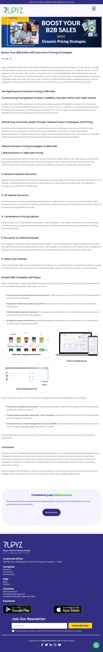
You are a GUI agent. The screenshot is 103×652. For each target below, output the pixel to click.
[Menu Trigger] (94, 9)
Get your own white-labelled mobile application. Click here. (51, 2)
